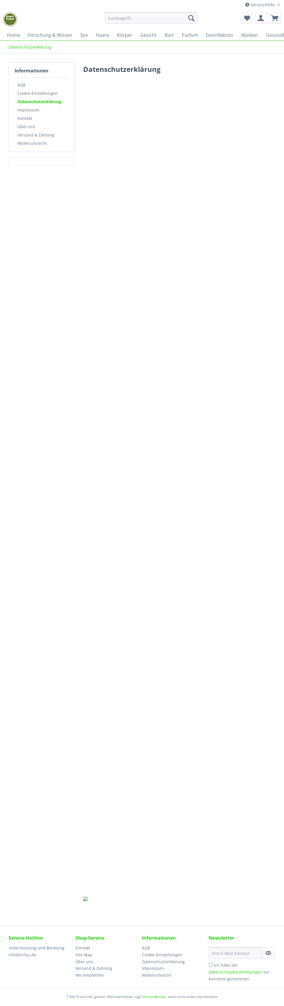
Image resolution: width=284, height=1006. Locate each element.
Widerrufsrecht (32, 143)
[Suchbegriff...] (151, 18)
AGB (21, 85)
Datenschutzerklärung (39, 101)
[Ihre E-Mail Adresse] (235, 953)
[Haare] (102, 35)
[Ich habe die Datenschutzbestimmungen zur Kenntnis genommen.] (211, 965)
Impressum (28, 110)
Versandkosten (154, 996)
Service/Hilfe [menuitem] (260, 4)
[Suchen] (191, 18)
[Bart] (169, 35)
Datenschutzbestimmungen (235, 972)
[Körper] (124, 35)
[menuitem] (151, 20)
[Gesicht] (148, 35)
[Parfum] (190, 35)
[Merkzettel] (246, 18)
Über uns (26, 126)
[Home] (13, 35)
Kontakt (24, 118)
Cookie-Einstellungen (37, 93)
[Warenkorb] (275, 18)
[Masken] (249, 35)
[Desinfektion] (219, 35)
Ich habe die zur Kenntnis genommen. (239, 972)
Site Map (83, 954)
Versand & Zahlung (35, 135)
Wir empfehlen (89, 975)
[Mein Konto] (261, 18)
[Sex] (84, 35)
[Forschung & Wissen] (50, 35)
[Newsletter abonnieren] (268, 953)
